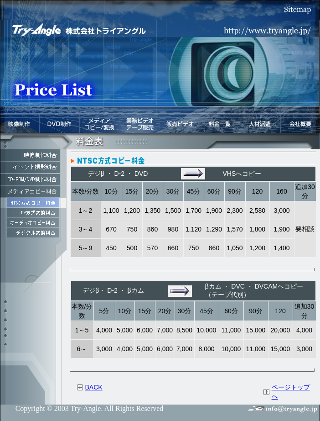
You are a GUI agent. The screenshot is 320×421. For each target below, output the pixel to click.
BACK (94, 387)
